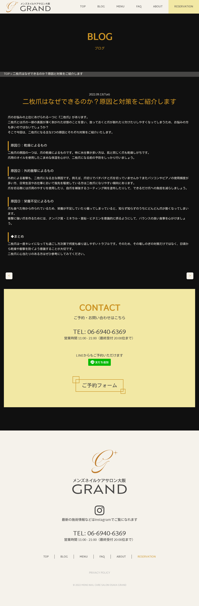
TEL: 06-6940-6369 (99, 332)
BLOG (101, 6)
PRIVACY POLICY (99, 573)
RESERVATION (183, 6)
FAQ (138, 6)
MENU (120, 6)
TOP (83, 6)
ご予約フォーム (99, 386)
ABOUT (158, 6)
